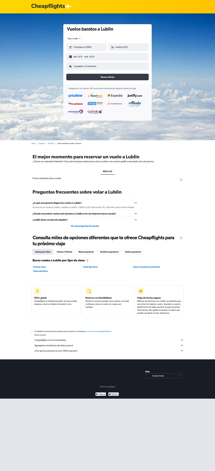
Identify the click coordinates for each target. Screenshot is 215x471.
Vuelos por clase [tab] (42, 249)
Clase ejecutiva (40, 268)
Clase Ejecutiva (90, 264)
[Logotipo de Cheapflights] (48, 6)
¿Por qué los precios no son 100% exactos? (109, 348)
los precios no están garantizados (98, 329)
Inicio (33, 141)
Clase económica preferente (146, 264)
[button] (85, 56)
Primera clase (39, 264)
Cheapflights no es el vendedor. (109, 337)
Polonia (51, 141)
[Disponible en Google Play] (101, 392)
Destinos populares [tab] (109, 249)
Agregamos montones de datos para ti (109, 343)
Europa (41, 141)
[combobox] (74, 38)
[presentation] (181, 177)
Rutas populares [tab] (86, 249)
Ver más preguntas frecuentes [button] (85, 223)
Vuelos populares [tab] (133, 249)
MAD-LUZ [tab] (107, 169)
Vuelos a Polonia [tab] (64, 249)
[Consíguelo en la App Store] (114, 392)
